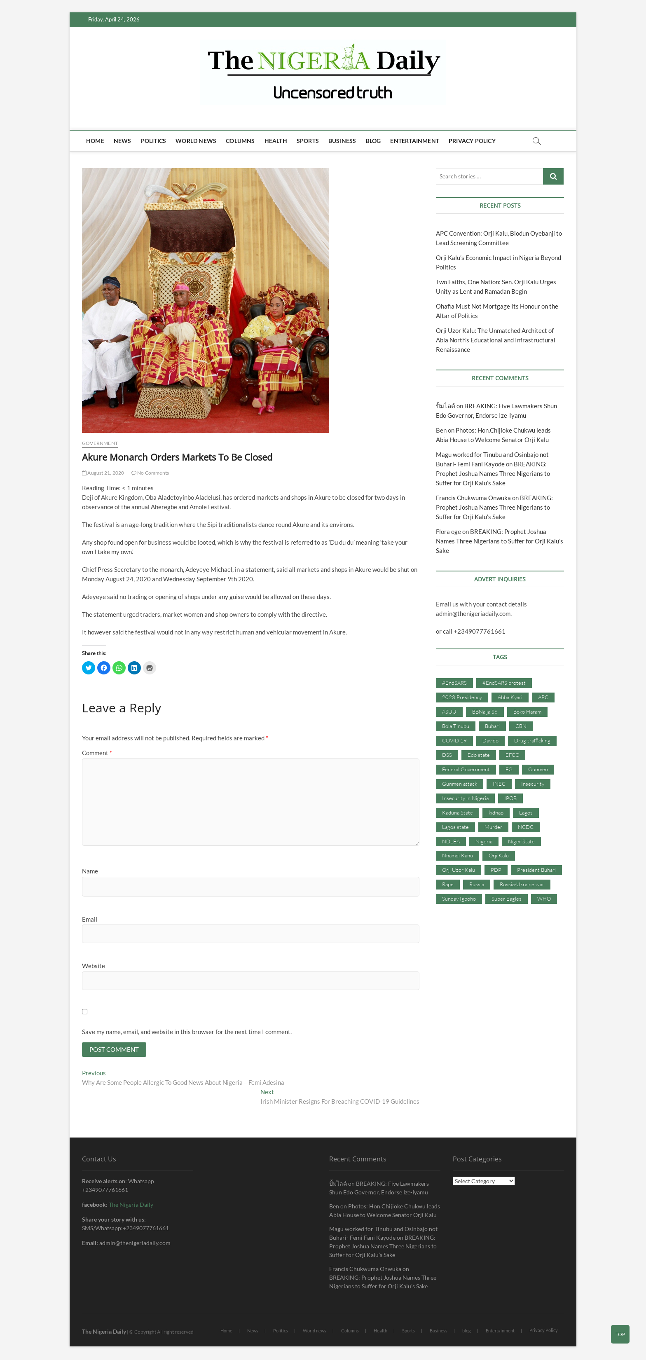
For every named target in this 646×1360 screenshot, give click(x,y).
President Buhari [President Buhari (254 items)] (536, 869)
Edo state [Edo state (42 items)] (479, 754)
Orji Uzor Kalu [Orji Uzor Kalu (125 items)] (458, 869)
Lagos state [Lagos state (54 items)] (455, 827)
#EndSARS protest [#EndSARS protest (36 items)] (504, 682)
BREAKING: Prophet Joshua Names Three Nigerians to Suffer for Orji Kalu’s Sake (493, 473)
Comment (97, 752)
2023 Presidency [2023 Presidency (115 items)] (462, 697)
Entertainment (414, 140)
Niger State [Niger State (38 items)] (521, 841)
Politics (153, 140)
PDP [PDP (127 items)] (496, 869)
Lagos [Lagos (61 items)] (526, 812)
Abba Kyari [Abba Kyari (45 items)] (510, 697)
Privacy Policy (472, 140)
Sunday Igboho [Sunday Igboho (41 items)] (459, 898)
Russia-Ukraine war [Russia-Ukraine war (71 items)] (522, 884)
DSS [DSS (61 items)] (447, 754)
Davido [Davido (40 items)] (490, 740)
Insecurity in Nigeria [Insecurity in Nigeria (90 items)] (465, 798)
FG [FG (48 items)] (509, 769)
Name (90, 871)
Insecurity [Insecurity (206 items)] (532, 783)
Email (89, 919)
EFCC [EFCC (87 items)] (512, 754)
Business (342, 140)
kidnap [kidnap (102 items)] (496, 812)
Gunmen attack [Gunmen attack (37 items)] (459, 783)
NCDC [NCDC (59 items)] (526, 827)
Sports (308, 140)
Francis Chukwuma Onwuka (473, 497)
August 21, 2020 (103, 473)
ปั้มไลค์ (445, 406)
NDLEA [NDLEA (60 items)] (451, 841)
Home (95, 140)
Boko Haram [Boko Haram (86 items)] (527, 711)
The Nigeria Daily (131, 1205)
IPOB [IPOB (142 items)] (510, 798)
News (122, 140)
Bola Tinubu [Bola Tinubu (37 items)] (455, 726)
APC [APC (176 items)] (543, 697)
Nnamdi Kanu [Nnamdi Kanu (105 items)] (457, 855)
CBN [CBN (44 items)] (521, 726)
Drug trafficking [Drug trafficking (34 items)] (532, 740)
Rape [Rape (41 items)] (448, 884)
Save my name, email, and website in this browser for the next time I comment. (187, 1031)
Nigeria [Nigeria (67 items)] (483, 841)
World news (196, 140)
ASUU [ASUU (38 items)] (449, 711)
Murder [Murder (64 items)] (493, 827)
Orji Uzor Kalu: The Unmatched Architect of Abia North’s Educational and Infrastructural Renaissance (495, 340)
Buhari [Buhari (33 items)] (492, 726)
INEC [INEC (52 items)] (499, 783)
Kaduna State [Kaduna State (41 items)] (457, 812)
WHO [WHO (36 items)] (544, 898)
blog (373, 140)
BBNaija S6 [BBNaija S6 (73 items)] (485, 711)
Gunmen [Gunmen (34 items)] (538, 769)
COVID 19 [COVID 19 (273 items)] (454, 740)
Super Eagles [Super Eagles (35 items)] (507, 898)
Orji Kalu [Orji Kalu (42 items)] (499, 855)
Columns (240, 140)
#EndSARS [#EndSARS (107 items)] (454, 682)
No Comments (150, 473)
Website (93, 965)
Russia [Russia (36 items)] (476, 884)
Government (100, 443)
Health (275, 140)
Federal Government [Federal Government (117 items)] (466, 769)
